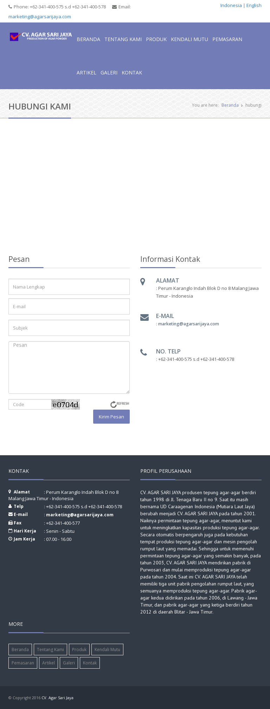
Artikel (86, 72)
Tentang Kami (123, 39)
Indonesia (231, 5)
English (254, 5)
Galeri (109, 72)
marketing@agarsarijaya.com (39, 16)
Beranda (88, 39)
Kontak (132, 72)
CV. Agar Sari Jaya (57, 697)
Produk (156, 39)
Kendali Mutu (189, 39)
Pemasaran (227, 39)
